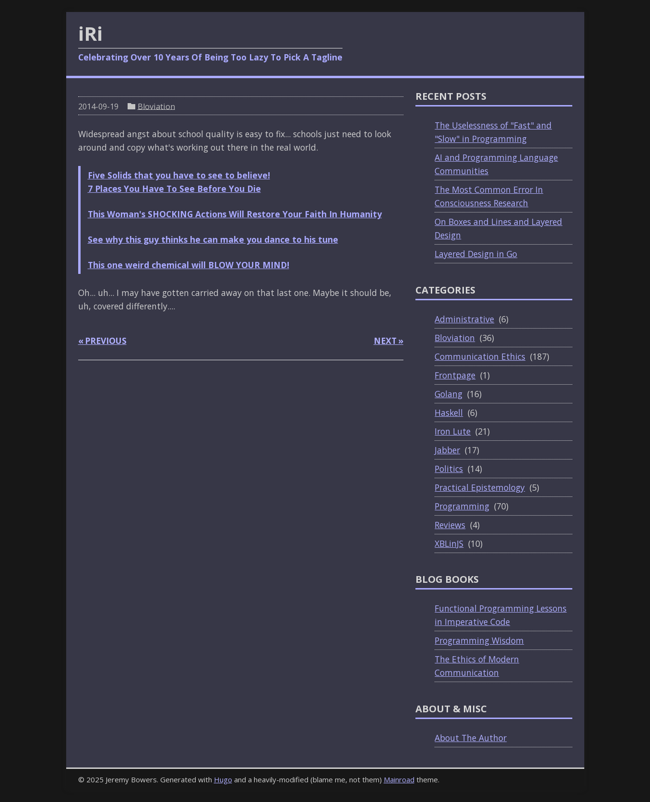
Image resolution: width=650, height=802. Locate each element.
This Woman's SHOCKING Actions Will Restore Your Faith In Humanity (235, 214)
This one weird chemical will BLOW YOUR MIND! (188, 265)
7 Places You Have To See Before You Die (174, 188)
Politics (449, 468)
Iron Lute (453, 431)
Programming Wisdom (479, 640)
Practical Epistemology (480, 487)
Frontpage (455, 375)
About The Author (471, 737)
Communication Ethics (480, 356)
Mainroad (399, 779)
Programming (462, 506)
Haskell (449, 412)
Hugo (223, 779)
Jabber (447, 450)
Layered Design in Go (476, 253)
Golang (448, 394)
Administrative (464, 319)
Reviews (450, 525)
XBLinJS (449, 543)
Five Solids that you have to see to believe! (179, 175)
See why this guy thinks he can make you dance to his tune (213, 239)
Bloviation (156, 106)
